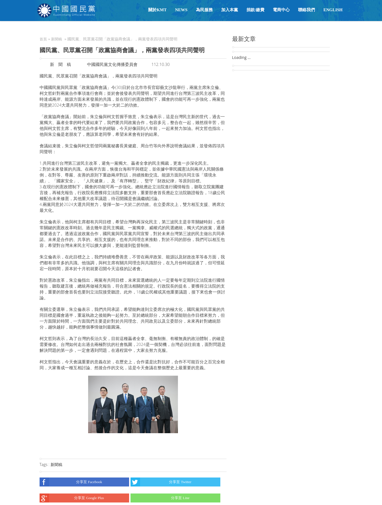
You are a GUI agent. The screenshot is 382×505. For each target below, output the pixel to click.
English (332, 10)
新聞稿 (56, 39)
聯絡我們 (306, 10)
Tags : (45, 464)
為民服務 (204, 10)
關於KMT (157, 10)
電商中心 (281, 10)
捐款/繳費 (255, 10)
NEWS (181, 10)
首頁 (43, 39)
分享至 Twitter (161, 482)
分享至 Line (160, 497)
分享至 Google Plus (72, 497)
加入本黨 (229, 10)
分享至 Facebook (71, 482)
